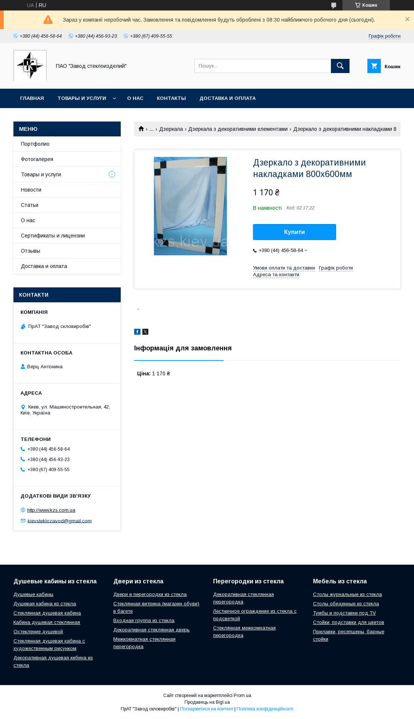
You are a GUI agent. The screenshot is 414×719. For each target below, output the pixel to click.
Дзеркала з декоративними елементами (238, 129)
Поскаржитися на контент (206, 709)
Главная (32, 98)
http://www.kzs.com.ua (51, 510)
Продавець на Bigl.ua (207, 702)
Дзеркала (171, 129)
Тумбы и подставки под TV (344, 613)
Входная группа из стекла (143, 620)
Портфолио (35, 144)
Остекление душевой (38, 631)
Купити (294, 232)
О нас (135, 98)
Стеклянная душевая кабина (47, 613)
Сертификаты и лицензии (53, 236)
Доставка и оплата (227, 98)
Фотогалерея (37, 159)
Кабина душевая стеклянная (46, 622)
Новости (31, 190)
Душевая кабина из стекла (44, 603)
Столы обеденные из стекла (346, 603)
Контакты (171, 98)
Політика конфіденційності (265, 709)
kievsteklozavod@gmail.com (60, 520)
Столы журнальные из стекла (347, 594)
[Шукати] (340, 66)
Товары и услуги (81, 98)
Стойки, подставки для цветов (348, 622)
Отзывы (30, 251)
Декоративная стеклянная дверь (151, 630)
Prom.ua (242, 695)
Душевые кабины (33, 594)
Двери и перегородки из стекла (150, 594)
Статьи (29, 205)
